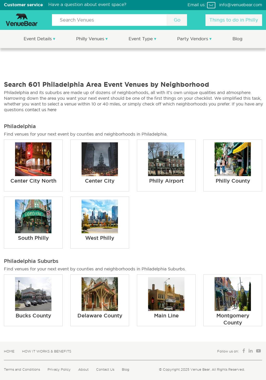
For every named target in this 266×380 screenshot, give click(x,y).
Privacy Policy (59, 369)
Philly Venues (90, 38)
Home (9, 351)
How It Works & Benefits (46, 351)
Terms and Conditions (22, 369)
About (83, 369)
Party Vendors (193, 38)
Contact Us (105, 369)
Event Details (38, 38)
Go (177, 20)
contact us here (40, 109)
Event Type (141, 38)
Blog (237, 38)
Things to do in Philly (233, 20)
